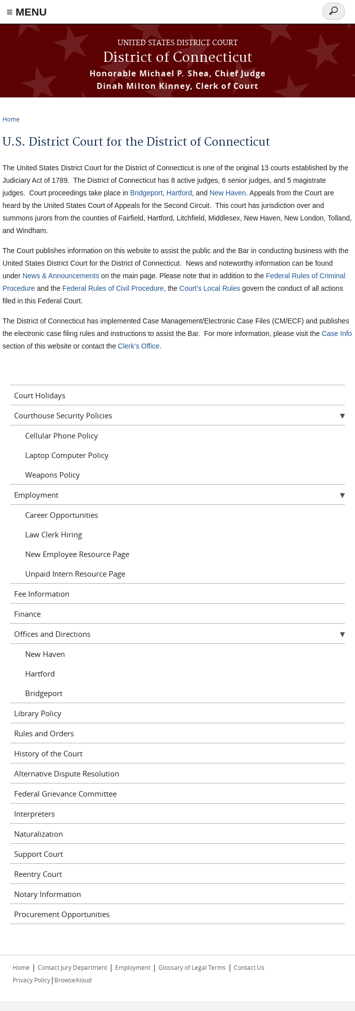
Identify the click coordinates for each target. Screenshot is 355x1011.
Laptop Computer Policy (67, 455)
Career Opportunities (61, 515)
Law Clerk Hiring (53, 534)
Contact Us (249, 967)
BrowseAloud (73, 980)
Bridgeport (146, 193)
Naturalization (38, 834)
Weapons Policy (52, 475)
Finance (27, 614)
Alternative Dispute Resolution (66, 773)
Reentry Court (38, 874)
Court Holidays (39, 395)
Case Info (337, 333)
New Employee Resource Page (77, 554)
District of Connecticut (177, 58)
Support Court (38, 854)
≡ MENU (27, 12)
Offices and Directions (52, 634)
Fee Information (41, 594)
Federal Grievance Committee (65, 794)
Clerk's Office (139, 346)
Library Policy (37, 713)
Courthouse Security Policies (63, 415)
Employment (36, 495)
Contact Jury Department (72, 967)
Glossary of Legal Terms (192, 967)
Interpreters (34, 814)
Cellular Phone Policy (61, 435)
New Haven (228, 193)
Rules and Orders (44, 733)
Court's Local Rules (210, 288)
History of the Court (48, 753)
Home (11, 119)
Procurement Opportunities (62, 914)
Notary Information (47, 894)
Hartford (179, 193)
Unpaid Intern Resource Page (75, 574)
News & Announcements (61, 276)
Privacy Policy (31, 980)
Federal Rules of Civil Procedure (113, 288)
